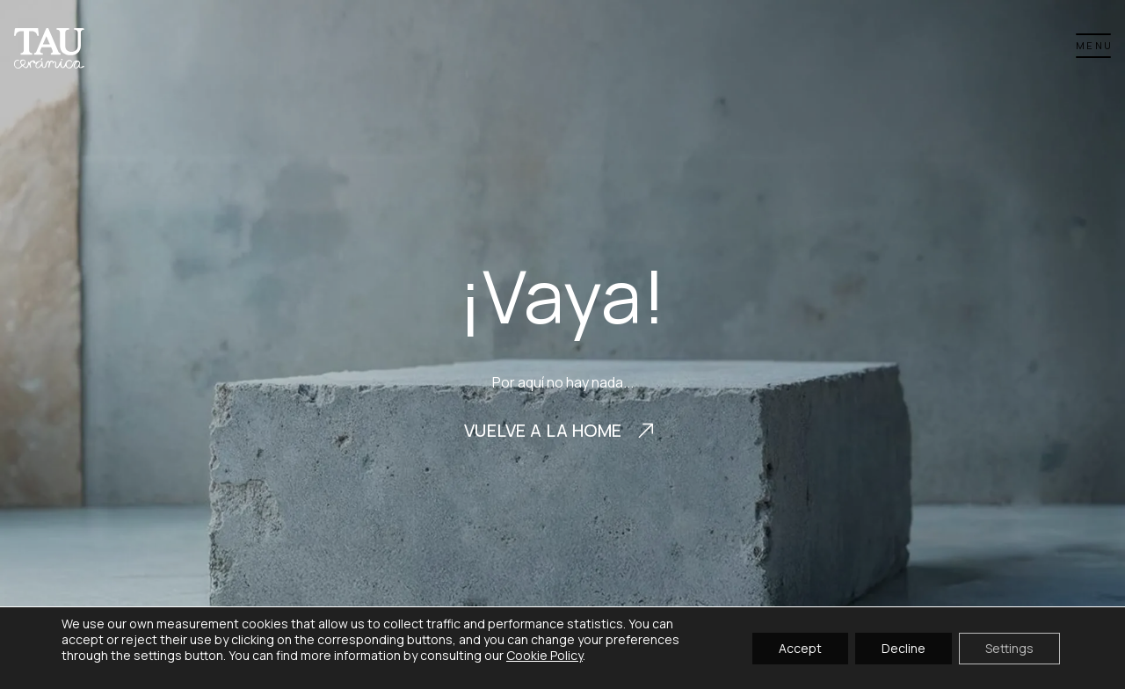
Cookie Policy (544, 655)
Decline (903, 647)
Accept (800, 647)
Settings (1009, 647)
